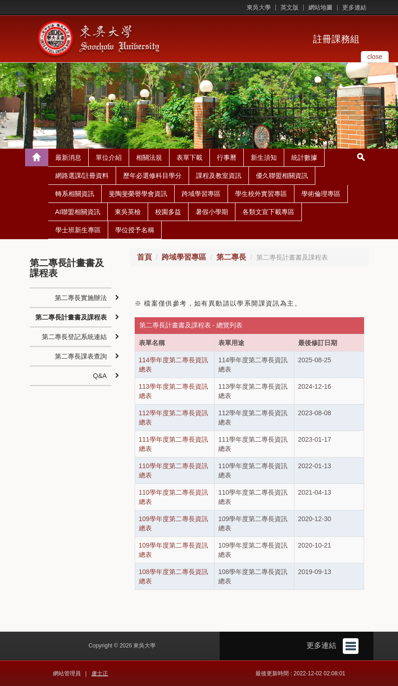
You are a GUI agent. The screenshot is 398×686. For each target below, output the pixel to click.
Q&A (100, 375)
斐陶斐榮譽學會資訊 (138, 193)
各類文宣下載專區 (268, 212)
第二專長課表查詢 (81, 356)
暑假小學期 (212, 212)
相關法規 (149, 157)
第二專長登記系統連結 (74, 336)
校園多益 (168, 212)
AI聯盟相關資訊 (77, 212)
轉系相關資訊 (74, 193)
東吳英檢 (128, 212)
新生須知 (264, 157)
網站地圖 (320, 8)
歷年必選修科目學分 (152, 175)
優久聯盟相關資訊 (282, 175)
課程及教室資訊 (218, 175)
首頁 (144, 257)
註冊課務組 (336, 39)
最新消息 (68, 157)
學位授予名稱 (134, 230)
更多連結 (354, 8)
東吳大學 (259, 8)
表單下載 (189, 157)
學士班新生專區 (78, 230)
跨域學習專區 (201, 193)
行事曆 (226, 157)
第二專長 (231, 257)
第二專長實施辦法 (81, 297)
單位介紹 (109, 157)
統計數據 (304, 157)
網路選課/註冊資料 (82, 175)
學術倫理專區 (320, 193)
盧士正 (99, 673)
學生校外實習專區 (261, 193)
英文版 (290, 8)
